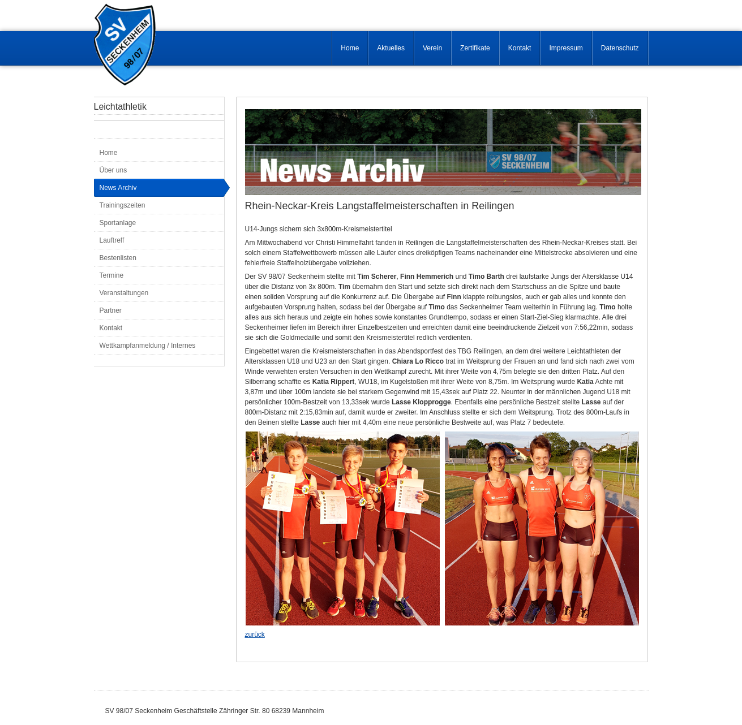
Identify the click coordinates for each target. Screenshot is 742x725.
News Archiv (118, 188)
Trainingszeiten (122, 205)
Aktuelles (391, 48)
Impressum (565, 48)
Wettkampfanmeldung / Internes (148, 345)
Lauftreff (112, 240)
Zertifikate (475, 48)
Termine (112, 275)
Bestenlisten (118, 258)
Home (350, 48)
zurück (255, 634)
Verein (432, 48)
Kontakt (519, 48)
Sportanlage (118, 223)
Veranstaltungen (124, 293)
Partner (111, 310)
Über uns (113, 170)
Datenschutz (620, 48)
